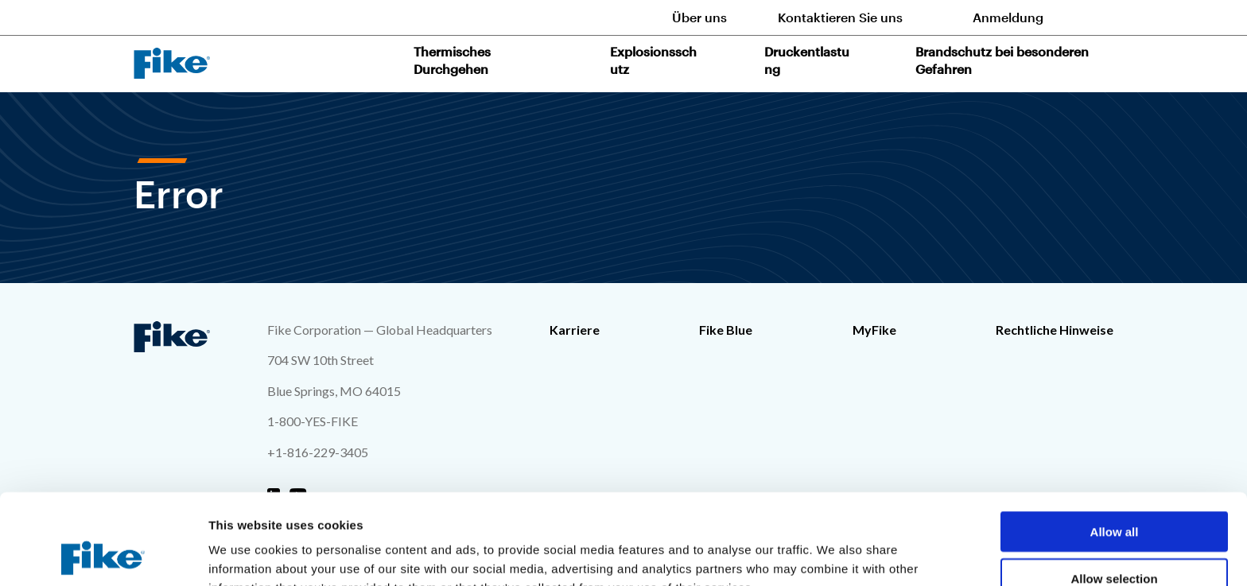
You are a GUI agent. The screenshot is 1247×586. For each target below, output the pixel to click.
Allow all (1114, 446)
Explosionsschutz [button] (653, 60)
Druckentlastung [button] (806, 60)
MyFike (874, 329)
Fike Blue (725, 329)
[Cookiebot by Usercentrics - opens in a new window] (103, 555)
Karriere (575, 329)
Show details (835, 554)
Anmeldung (1008, 17)
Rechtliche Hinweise (1054, 329)
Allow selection (1113, 493)
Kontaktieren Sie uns (840, 17)
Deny (1114, 539)
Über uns (699, 17)
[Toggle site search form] (1103, 16)
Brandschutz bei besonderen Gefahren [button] (1002, 60)
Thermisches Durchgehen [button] (452, 60)
